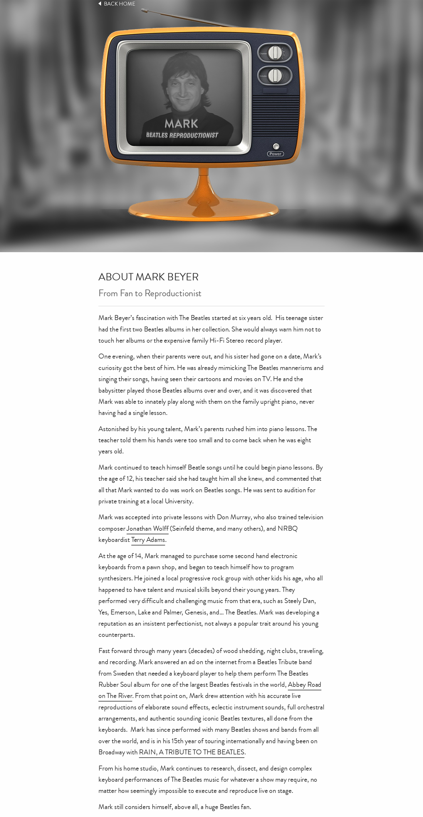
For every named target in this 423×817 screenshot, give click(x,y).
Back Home (119, 4)
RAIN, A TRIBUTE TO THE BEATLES (191, 752)
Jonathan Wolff (147, 528)
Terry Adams (148, 540)
